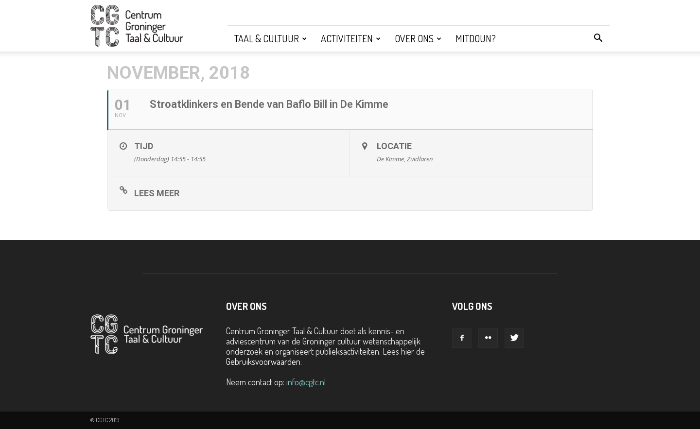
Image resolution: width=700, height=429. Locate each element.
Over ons (418, 38)
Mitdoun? (475, 38)
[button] (598, 38)
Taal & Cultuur (270, 38)
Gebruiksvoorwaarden (263, 361)
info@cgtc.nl (306, 382)
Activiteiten (351, 38)
